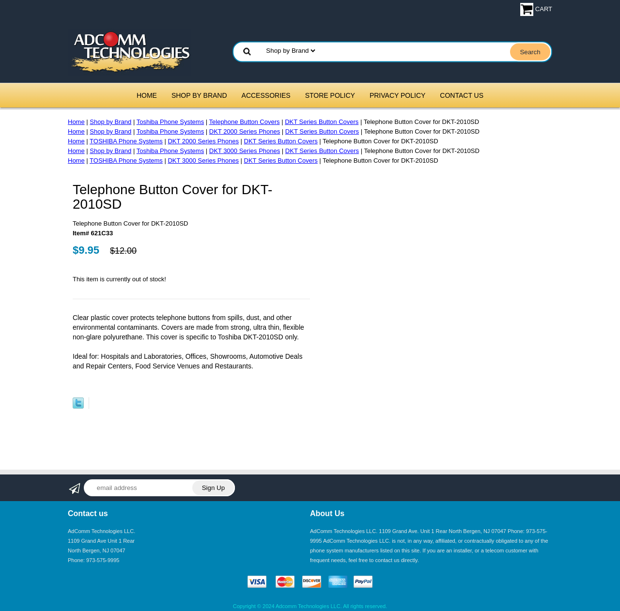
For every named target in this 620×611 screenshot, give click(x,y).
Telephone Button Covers (244, 121)
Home (147, 95)
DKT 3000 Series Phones (244, 150)
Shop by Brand (199, 95)
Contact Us (461, 95)
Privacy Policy (397, 95)
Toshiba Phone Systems (170, 121)
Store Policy (330, 95)
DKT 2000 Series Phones (244, 131)
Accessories (266, 95)
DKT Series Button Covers (321, 121)
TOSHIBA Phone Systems (126, 141)
